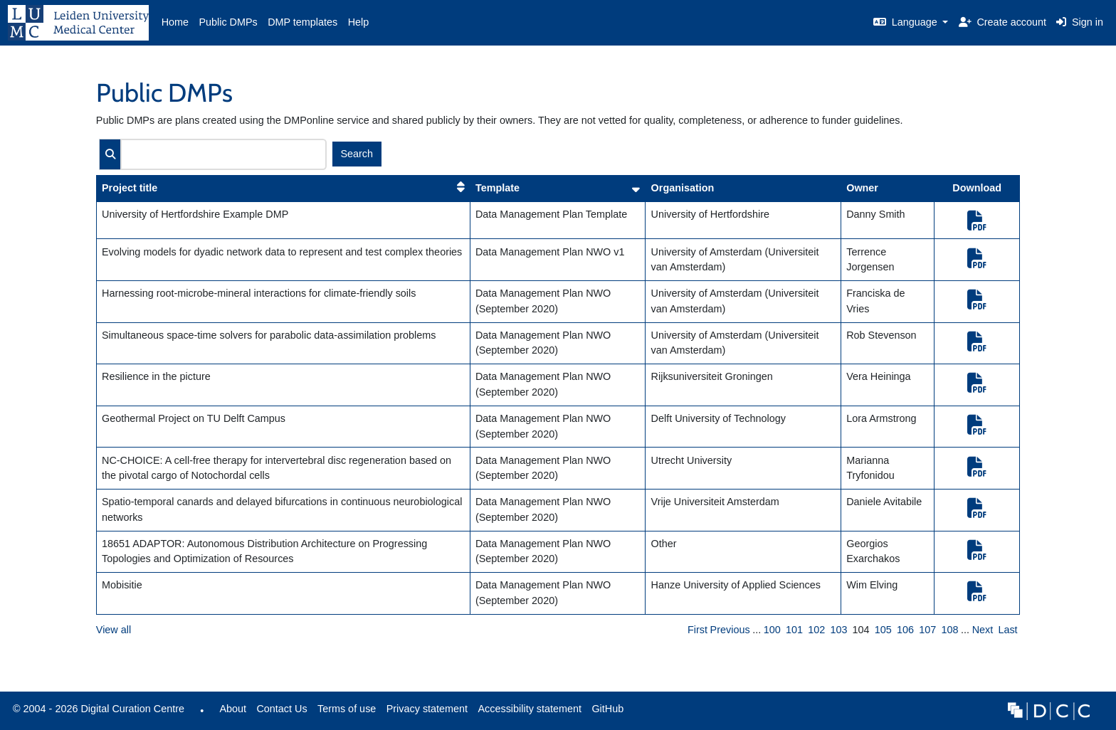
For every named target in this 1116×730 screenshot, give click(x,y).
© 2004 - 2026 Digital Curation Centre (96, 712)
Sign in (1079, 22)
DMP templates (302, 22)
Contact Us (281, 708)
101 (794, 629)
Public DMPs (228, 22)
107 (927, 629)
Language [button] (906, 22)
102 (816, 629)
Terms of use (346, 708)
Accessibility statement (529, 708)
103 (838, 629)
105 (883, 629)
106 (905, 629)
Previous (730, 629)
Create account (1002, 22)
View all (113, 629)
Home (175, 22)
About (232, 708)
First (697, 629)
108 (949, 629)
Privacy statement (427, 708)
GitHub (604, 712)
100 (772, 629)
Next (983, 629)
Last (1007, 629)
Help (358, 22)
